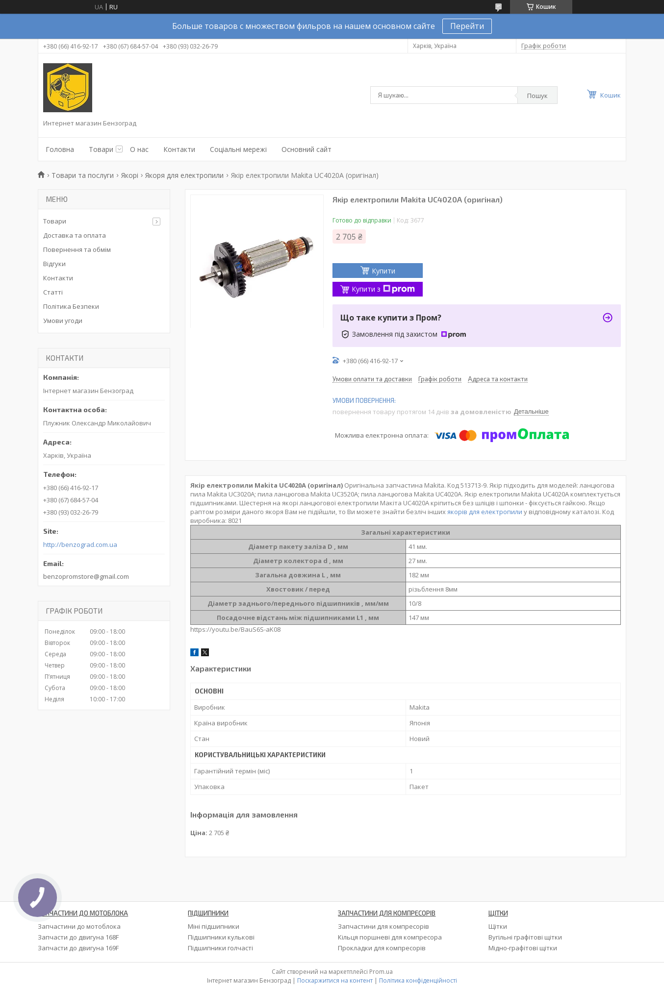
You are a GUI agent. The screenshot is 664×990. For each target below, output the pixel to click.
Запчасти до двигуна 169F (78, 947)
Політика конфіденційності (418, 980)
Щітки (497, 926)
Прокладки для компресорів (382, 947)
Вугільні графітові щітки (525, 937)
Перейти (467, 26)
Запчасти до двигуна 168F (78, 937)
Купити (383, 270)
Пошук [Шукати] (537, 95)
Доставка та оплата (74, 235)
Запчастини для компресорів (383, 926)
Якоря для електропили (184, 175)
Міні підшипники (213, 926)
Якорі (129, 175)
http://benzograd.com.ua (80, 545)
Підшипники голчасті (220, 947)
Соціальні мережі (238, 149)
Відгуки (54, 263)
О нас (139, 149)
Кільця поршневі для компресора (390, 937)
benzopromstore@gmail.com (86, 576)
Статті (53, 292)
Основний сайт (306, 149)
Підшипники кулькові (221, 937)
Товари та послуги (82, 175)
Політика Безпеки (71, 306)
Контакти (179, 149)
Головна (60, 149)
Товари (101, 149)
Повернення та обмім (77, 249)
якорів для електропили (484, 511)
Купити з (383, 289)
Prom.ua (381, 971)
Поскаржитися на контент (335, 980)
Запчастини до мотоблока (79, 926)
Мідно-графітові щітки (522, 947)
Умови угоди (62, 320)
